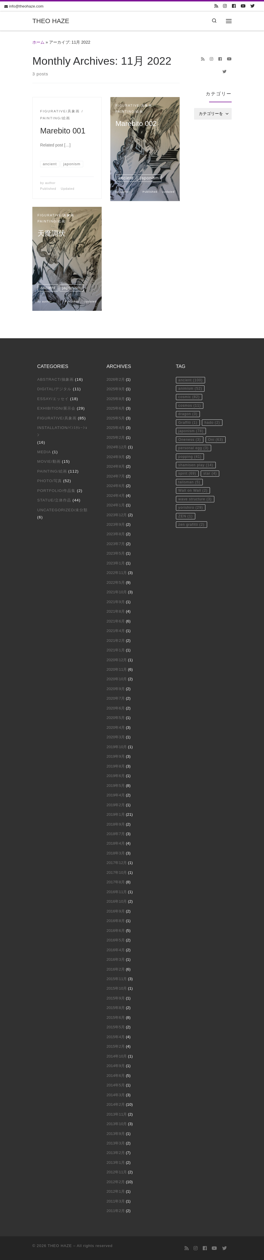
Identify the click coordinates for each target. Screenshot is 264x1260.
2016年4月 (116, 950)
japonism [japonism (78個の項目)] (192, 445)
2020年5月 (116, 718)
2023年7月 (116, 544)
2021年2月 (116, 640)
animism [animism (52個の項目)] (191, 389)
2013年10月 (117, 1124)
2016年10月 (117, 901)
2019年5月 (116, 785)
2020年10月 (117, 679)
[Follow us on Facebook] (234, 6)
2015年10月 (117, 988)
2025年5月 (116, 418)
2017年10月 (117, 872)
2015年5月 (116, 1027)
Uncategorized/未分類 (62, 510)
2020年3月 (116, 737)
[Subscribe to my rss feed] (216, 6)
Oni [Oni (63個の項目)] (187, 464)
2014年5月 (116, 1085)
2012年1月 (116, 1191)
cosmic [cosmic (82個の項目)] (190, 399)
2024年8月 (116, 466)
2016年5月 (116, 940)
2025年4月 (116, 427)
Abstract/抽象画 (55, 379)
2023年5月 (116, 553)
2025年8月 (116, 399)
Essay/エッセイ (53, 399)
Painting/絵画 (52, 471)
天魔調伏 (53, 235)
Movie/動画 (49, 461)
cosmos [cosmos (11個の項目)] (191, 408)
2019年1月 (116, 814)
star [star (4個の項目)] (212, 501)
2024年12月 (117, 447)
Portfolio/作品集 (56, 490)
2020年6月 (116, 708)
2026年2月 (116, 379)
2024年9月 (116, 457)
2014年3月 (116, 1095)
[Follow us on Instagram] (225, 6)
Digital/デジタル (54, 389)
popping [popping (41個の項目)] (191, 482)
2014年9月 (116, 1066)
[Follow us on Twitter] (252, 6)
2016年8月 (116, 921)
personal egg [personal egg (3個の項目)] (195, 473)
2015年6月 (116, 1017)
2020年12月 (117, 660)
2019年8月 (116, 766)
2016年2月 (116, 969)
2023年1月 (116, 563)
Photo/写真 (49, 481)
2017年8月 (116, 882)
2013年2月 (116, 1153)
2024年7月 (116, 476)
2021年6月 (116, 621)
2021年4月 (116, 631)
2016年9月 (116, 911)
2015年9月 (116, 998)
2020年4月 (116, 727)
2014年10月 (117, 1056)
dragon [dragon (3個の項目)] (189, 417)
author (50, 183)
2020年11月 (117, 669)
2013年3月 (116, 1143)
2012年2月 (116, 1182)
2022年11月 (117, 572)
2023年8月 (116, 534)
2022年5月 (116, 582)
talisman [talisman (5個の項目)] (190, 510)
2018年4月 (116, 843)
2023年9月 (116, 524)
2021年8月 (116, 611)
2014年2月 (116, 1104)
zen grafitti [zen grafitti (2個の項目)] (193, 556)
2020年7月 (116, 698)
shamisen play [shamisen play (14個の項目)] (197, 491)
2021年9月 (116, 602)
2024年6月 (116, 486)
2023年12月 (117, 515)
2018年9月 (116, 824)
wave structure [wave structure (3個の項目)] (197, 529)
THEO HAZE (60, 1246)
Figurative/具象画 (57, 418)
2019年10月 (117, 747)
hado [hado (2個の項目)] (187, 436)
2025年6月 (116, 408)
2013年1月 (116, 1162)
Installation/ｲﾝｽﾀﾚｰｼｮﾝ (62, 431)
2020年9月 (116, 689)
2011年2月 (116, 1211)
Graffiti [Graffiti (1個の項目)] (189, 427)
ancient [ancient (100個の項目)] (192, 380)
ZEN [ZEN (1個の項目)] (186, 547)
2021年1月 (116, 650)
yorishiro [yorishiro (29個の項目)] (192, 538)
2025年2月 (116, 437)
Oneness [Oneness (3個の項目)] (191, 454)
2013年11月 (117, 1114)
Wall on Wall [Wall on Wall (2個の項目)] (194, 519)
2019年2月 (116, 805)
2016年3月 (116, 959)
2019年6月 (116, 776)
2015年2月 (116, 1046)
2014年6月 (116, 1075)
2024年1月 (116, 505)
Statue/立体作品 (54, 500)
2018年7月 (116, 834)
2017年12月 (117, 863)
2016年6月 (116, 930)
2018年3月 (116, 853)
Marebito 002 (138, 126)
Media (44, 452)
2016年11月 (117, 892)
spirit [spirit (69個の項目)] (188, 501)
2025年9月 (116, 389)
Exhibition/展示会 (56, 408)
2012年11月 (117, 1172)
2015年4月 (116, 1037)
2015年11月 (117, 979)
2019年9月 (116, 756)
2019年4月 (116, 795)
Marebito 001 (62, 131)
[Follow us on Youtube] (243, 6)
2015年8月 (116, 1008)
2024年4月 (116, 495)
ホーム (38, 42)
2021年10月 (117, 592)
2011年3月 (116, 1201)
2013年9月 (116, 1133)
